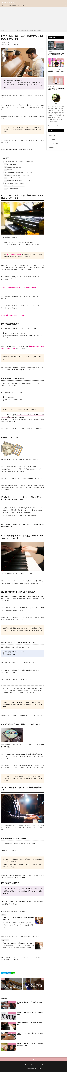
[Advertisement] (33, 18)
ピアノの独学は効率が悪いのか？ (13, 167)
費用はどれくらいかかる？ (11, 170)
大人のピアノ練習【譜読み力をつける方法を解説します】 (30, 1013)
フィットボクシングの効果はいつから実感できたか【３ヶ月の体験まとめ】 (56, 71)
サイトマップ (29, 5)
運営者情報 (51, 147)
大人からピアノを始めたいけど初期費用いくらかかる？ (17, 943)
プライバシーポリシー (54, 143)
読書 (2, 5)
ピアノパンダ (38, 1068)
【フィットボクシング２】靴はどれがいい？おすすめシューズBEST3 (56, 53)
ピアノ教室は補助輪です (11, 164)
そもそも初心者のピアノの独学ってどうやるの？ (17, 178)
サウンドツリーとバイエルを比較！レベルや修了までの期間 (30, 1033)
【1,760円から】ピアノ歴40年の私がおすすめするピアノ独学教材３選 (18, 918)
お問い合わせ (52, 135)
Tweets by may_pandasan (54, 125)
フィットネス (8, 5)
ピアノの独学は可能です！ (11, 189)
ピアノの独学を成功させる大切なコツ (14, 186)
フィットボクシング (60, 41)
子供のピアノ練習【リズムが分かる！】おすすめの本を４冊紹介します (30, 1044)
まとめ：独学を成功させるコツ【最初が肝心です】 (15, 183)
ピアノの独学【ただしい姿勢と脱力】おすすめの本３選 (30, 1002)
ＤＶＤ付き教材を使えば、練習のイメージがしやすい (18, 181)
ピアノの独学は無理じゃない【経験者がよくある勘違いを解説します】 (29, 30)
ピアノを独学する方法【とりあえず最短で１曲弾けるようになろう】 (19, 172)
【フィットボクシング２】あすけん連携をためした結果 (56, 89)
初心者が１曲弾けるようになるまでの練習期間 (16, 175)
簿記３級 (14, 5)
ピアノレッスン (21, 5)
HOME (3, 30)
